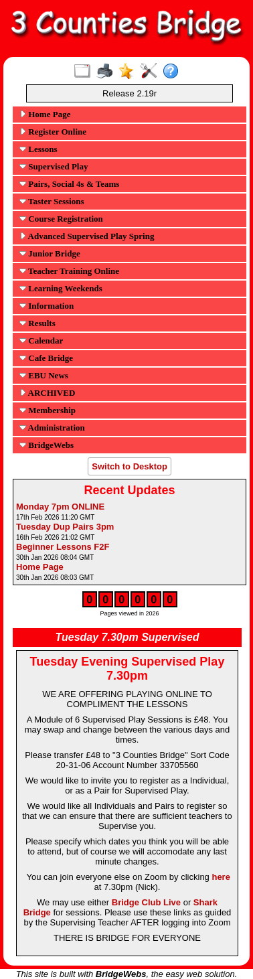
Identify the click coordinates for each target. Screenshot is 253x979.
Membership (47, 410)
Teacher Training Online (69, 271)
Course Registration (61, 219)
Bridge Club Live (146, 902)
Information (46, 306)
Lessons (38, 149)
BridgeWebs (46, 445)
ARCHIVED (47, 393)
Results (37, 323)
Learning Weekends (60, 288)
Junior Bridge (49, 253)
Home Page (44, 114)
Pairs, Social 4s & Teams (69, 184)
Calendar (41, 340)
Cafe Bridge (46, 358)
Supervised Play (53, 166)
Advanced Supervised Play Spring (86, 236)
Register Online (52, 132)
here (221, 877)
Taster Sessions (51, 201)
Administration (52, 428)
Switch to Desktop (129, 466)
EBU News (43, 375)
